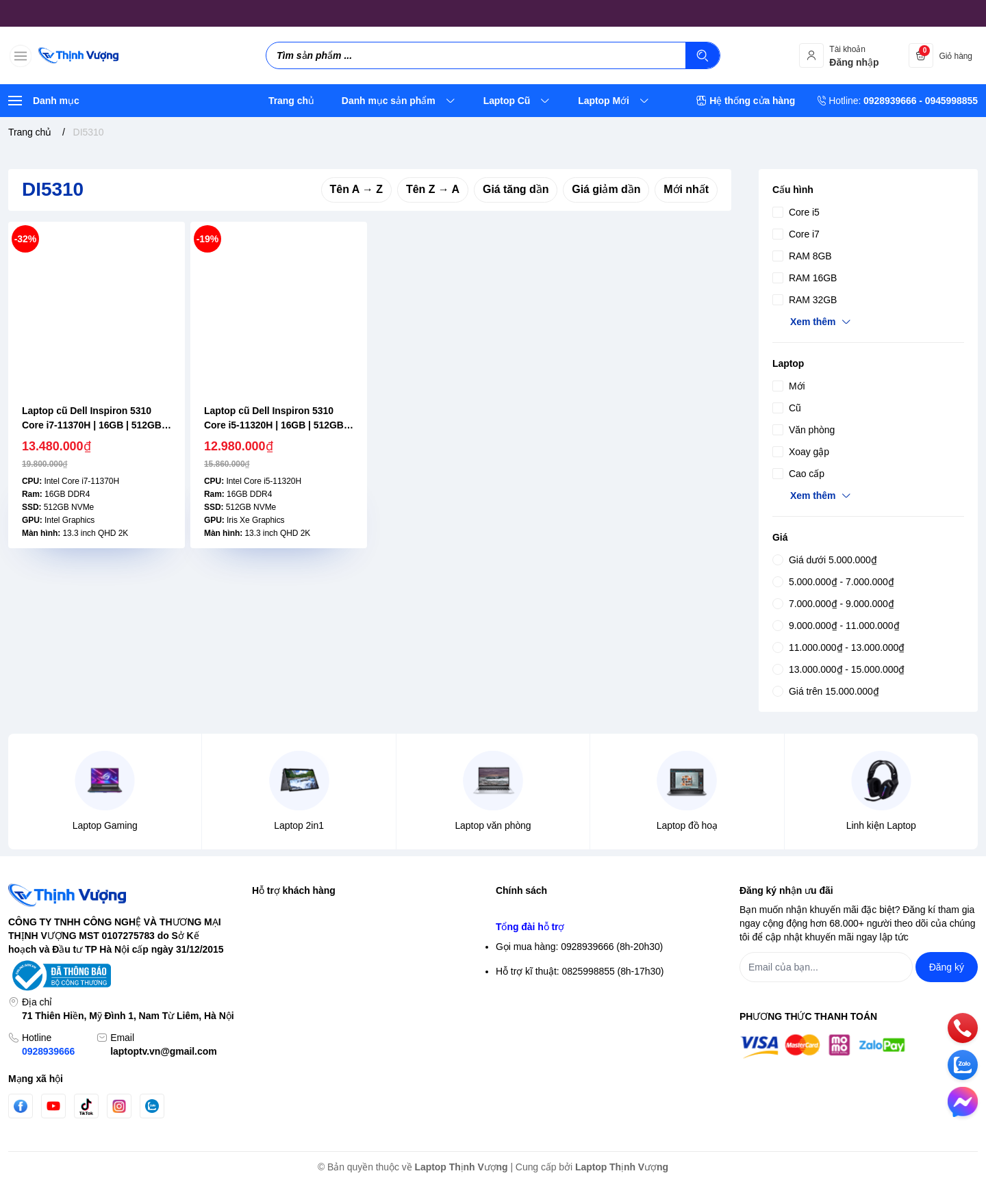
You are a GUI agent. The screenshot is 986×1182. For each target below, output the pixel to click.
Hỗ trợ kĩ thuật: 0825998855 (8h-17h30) (579, 1108)
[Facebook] (20, 1106)
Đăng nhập (275, 934)
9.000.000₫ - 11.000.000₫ (835, 625)
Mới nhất (686, 189)
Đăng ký (269, 959)
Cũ (786, 407)
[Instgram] (119, 1106)
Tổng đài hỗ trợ (530, 1063)
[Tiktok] (86, 1106)
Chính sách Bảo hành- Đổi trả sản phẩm (581, 1033)
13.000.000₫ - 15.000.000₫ (838, 669)
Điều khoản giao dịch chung (555, 959)
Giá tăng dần (515, 189)
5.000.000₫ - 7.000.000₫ (833, 581)
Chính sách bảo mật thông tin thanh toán (582, 934)
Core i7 (796, 234)
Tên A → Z (356, 189)
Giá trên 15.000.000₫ (825, 691)
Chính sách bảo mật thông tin (558, 910)
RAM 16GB (804, 277)
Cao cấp (798, 473)
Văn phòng (803, 429)
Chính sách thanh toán (544, 1008)
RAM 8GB (802, 255)
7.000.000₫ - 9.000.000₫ (833, 603)
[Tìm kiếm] (702, 55)
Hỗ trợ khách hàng (294, 890)
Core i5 (796, 212)
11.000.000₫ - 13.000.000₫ (838, 647)
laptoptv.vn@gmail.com (163, 1051)
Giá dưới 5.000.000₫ (824, 559)
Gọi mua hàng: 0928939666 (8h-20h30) (579, 1083)
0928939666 (48, 1051)
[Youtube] (53, 1106)
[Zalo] (152, 1106)
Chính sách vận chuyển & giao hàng (572, 984)
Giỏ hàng (271, 984)
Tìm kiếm (271, 910)
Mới (788, 386)
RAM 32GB (804, 299)
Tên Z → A (432, 189)
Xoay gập (800, 451)
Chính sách (521, 890)
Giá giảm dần (606, 189)
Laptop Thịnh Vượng (461, 1166)
